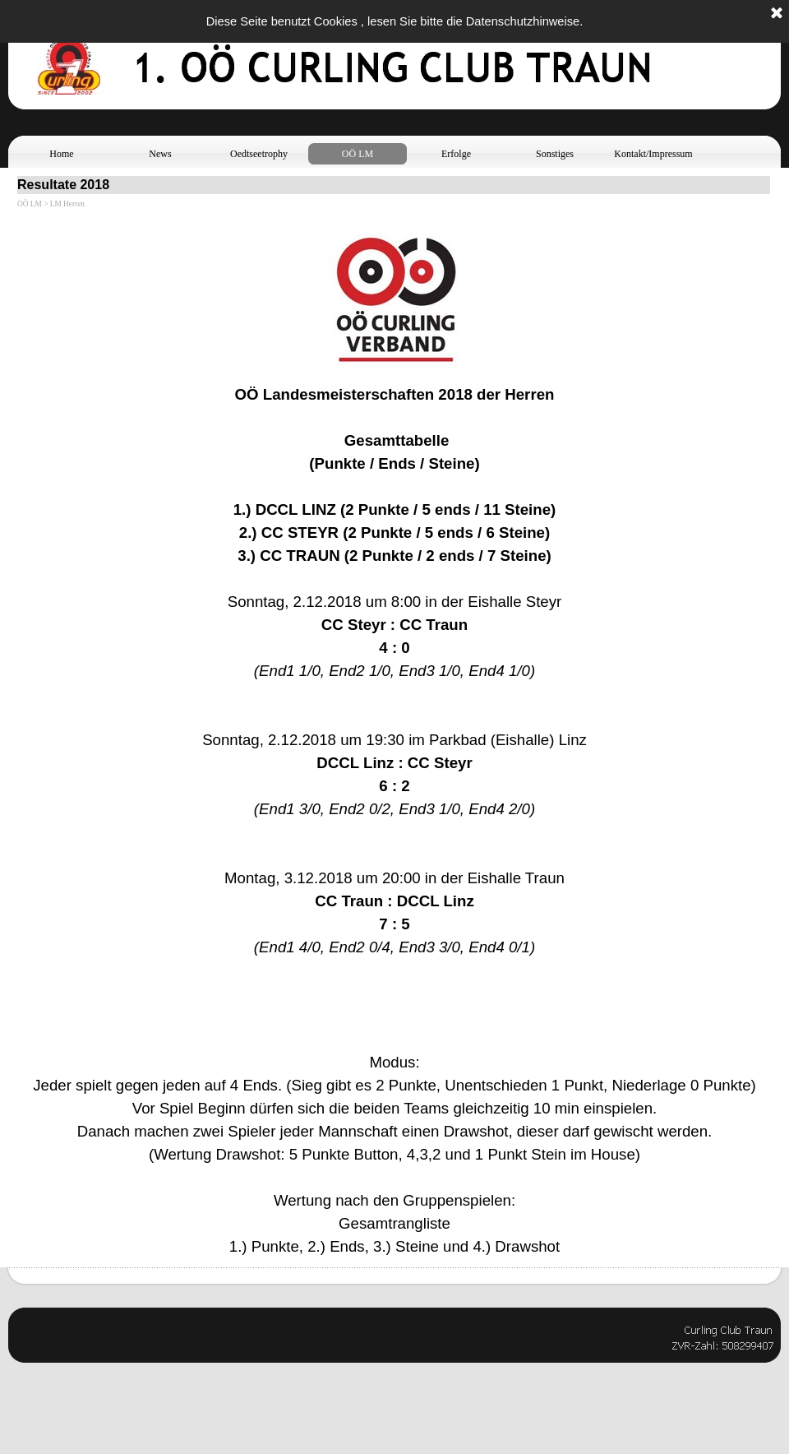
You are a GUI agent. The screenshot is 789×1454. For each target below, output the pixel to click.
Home (61, 154)
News (160, 154)
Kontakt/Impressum (653, 154)
